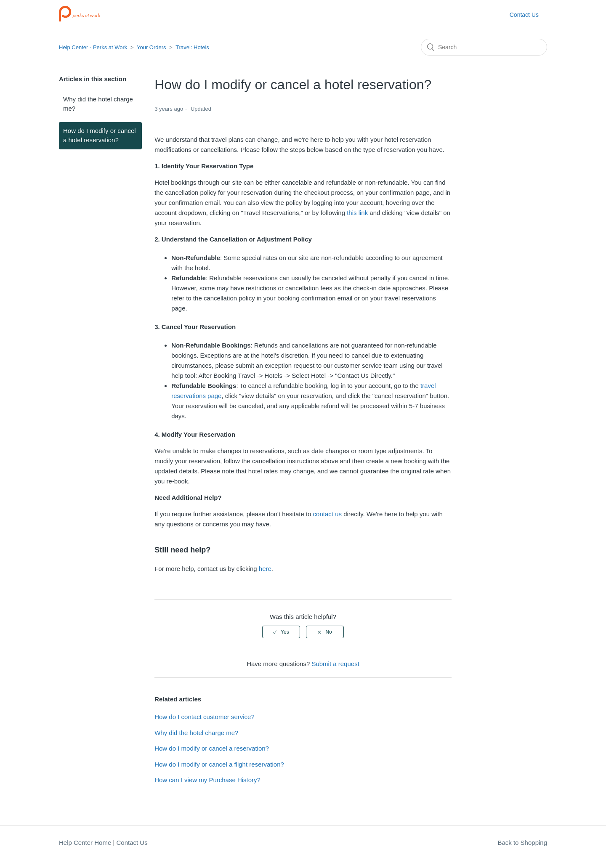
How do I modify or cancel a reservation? (211, 748)
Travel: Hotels (192, 47)
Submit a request (335, 663)
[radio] (281, 632)
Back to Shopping (522, 842)
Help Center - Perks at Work (93, 47)
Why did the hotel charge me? (98, 104)
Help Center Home (85, 842)
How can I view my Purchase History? (207, 779)
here (265, 568)
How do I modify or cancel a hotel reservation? (99, 135)
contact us (327, 514)
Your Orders (151, 47)
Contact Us (524, 14)
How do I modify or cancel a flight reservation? (219, 764)
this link (357, 212)
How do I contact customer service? (204, 716)
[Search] (484, 47)
